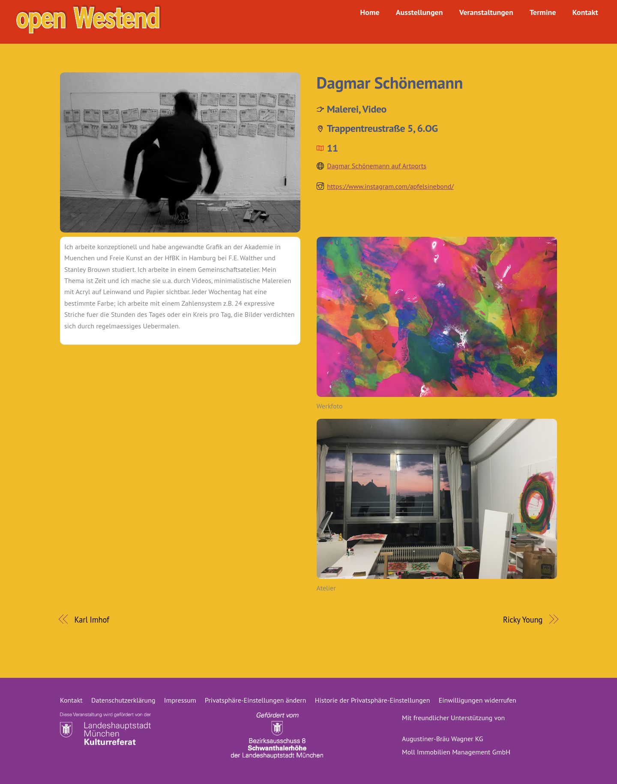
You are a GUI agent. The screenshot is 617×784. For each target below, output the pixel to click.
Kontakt (585, 12)
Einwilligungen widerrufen (477, 700)
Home (369, 12)
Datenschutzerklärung (123, 700)
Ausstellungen (419, 12)
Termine (542, 12)
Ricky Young (523, 619)
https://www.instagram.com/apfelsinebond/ (390, 186)
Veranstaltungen (486, 12)
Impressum (180, 700)
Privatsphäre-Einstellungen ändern (255, 700)
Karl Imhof (92, 619)
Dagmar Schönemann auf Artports (376, 165)
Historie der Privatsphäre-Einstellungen (372, 700)
